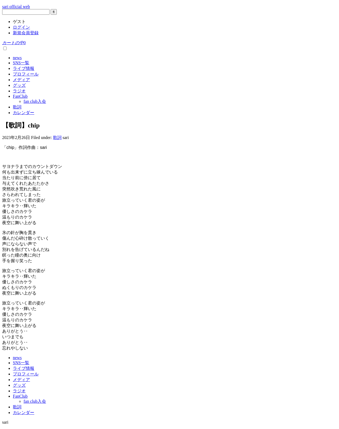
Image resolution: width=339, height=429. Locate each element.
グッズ (19, 85)
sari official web (16, 6)
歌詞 (17, 107)
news (17, 57)
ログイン (21, 27)
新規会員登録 (26, 33)
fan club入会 (35, 101)
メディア (21, 79)
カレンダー (23, 112)
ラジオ (19, 91)
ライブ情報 (23, 68)
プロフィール (26, 74)
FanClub (20, 96)
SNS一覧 (21, 63)
